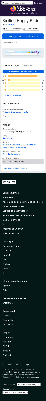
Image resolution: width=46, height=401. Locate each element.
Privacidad (6, 365)
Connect (6, 315)
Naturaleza (7, 138)
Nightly (6, 285)
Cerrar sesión (39, 3)
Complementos (10, 193)
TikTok (5, 346)
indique (19, 369)
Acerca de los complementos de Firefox (22, 202)
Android (6, 264)
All (3, 273)
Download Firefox (11, 246)
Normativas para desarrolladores (19, 215)
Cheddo (10, 24)
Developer (7, 324)
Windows (7, 250)
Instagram (7, 337)
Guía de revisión (10, 233)
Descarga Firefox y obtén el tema (23, 36)
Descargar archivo (9, 42)
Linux (5, 268)
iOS (4, 259)
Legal (27, 365)
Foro (4, 224)
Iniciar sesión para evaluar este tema (23, 72)
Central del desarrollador (14, 211)
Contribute (7, 320)
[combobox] (17, 3)
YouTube (6, 341)
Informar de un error (12, 229)
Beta (4, 290)
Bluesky (6, 350)
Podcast (6, 355)
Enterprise (7, 303)
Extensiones (14, 13)
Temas (25, 13)
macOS (6, 255)
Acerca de (7, 197)
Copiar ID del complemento (15, 112)
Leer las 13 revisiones (11, 95)
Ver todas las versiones (12, 154)
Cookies (18, 365)
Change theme (8, 389)
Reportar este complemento (14, 168)
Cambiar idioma (8, 385)
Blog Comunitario (11, 220)
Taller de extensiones (13, 206)
